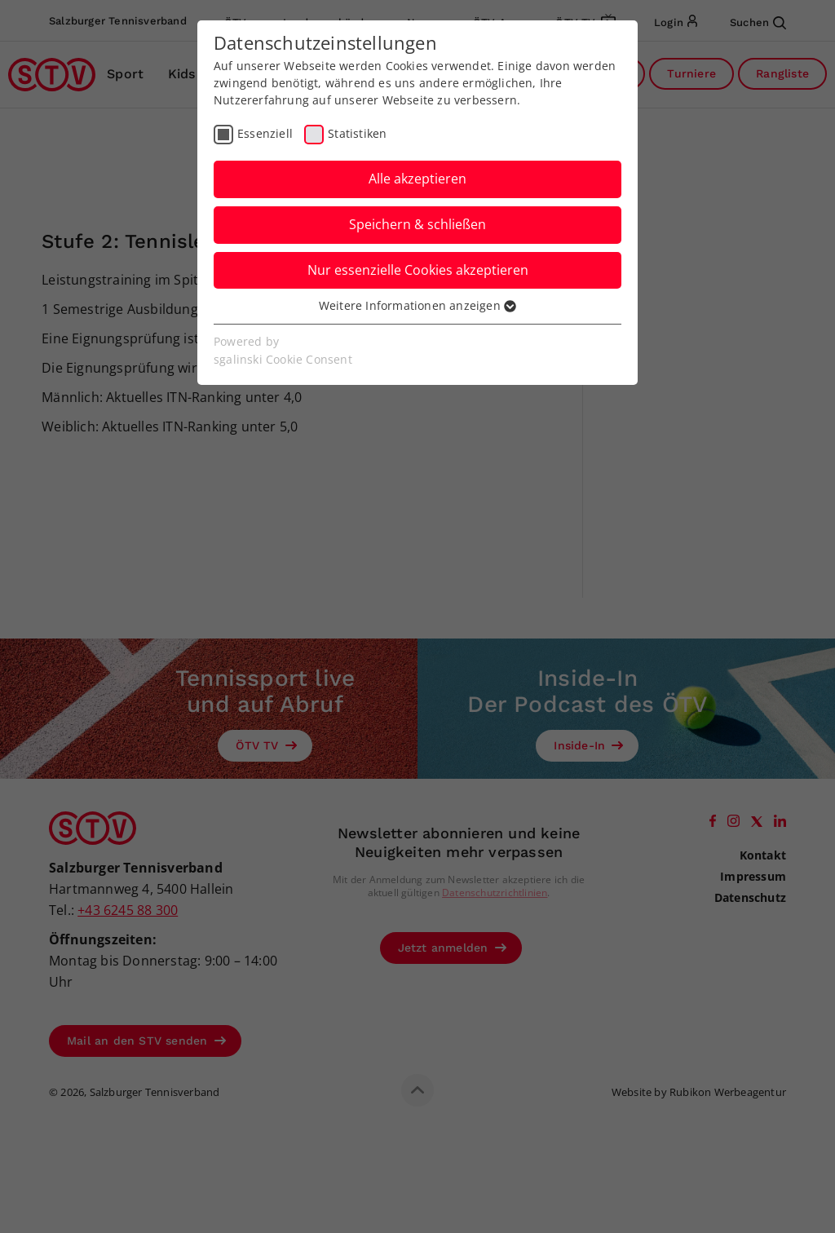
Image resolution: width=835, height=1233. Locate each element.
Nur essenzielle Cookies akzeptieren (417, 270)
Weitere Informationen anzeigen (417, 305)
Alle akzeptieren (417, 179)
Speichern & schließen (417, 224)
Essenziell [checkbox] (265, 133)
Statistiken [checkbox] (357, 133)
